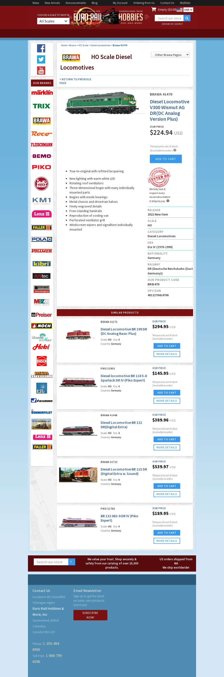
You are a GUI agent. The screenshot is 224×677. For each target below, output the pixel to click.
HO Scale (83, 45)
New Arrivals (52, 3)
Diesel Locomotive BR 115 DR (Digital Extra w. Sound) (124, 471)
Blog (94, 3)
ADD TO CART (166, 346)
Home (64, 45)
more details (167, 354)
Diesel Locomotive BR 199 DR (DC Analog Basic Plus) (124, 331)
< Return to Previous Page (75, 81)
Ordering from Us (143, 3)
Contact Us (167, 3)
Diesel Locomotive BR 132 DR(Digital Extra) (121, 424)
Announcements (76, 3)
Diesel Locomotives (100, 45)
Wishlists (185, 3)
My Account (120, 3)
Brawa (72, 45)
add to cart (165, 159)
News (36, 3)
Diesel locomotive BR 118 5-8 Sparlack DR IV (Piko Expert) (124, 377)
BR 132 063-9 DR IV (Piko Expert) (119, 518)
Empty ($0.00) (167, 9)
